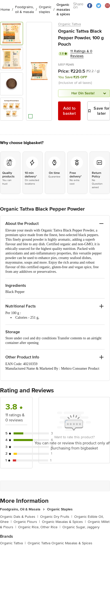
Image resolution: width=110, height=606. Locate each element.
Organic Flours (27, 522)
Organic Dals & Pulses (19, 516)
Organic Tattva (69, 24)
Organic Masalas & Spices (64, 522)
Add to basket (69, 111)
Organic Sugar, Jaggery (81, 527)
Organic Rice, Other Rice (39, 527)
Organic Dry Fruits (56, 516)
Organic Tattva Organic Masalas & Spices (60, 543)
